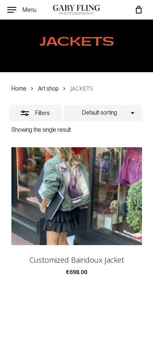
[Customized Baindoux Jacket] (76, 196)
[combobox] (103, 113)
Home (19, 88)
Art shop (48, 88)
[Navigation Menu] (21, 10)
